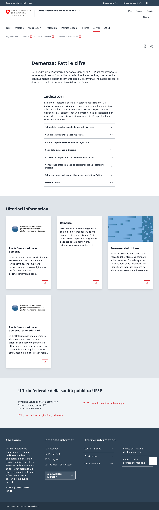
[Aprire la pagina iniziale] (43, 15)
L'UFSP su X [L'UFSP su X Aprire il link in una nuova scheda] (52, 454)
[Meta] (141, 11)
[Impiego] (140, 11)
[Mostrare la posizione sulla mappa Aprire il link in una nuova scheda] (103, 403)
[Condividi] (151, 46)
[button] (8, 28)
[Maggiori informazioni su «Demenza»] (96, 283)
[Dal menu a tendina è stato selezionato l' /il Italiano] (148, 3)
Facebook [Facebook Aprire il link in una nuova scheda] (51, 448)
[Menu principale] (77, 28)
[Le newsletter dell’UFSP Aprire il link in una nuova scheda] (60, 475)
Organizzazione (98, 463)
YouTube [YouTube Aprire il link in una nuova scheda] (51, 464)
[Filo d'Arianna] (78, 36)
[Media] (131, 11)
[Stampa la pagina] (145, 46)
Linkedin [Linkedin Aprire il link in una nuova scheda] (66, 464)
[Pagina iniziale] (12, 36)
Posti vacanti (98, 456)
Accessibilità (33, 506)
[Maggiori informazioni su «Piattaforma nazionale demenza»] (45, 283)
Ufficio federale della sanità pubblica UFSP (59, 10)
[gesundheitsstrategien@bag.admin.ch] (41, 415)
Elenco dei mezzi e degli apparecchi (137, 450)
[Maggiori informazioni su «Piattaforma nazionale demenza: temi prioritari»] (45, 362)
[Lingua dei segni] (132, 3)
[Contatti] (150, 11)
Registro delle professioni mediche (137, 461)
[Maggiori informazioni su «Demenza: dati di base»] (147, 283)
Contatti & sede (98, 448)
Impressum (21, 506)
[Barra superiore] (122, 3)
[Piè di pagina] (79, 506)
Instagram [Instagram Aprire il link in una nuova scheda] (52, 459)
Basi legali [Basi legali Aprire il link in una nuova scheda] (10, 506)
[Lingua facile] (110, 3)
